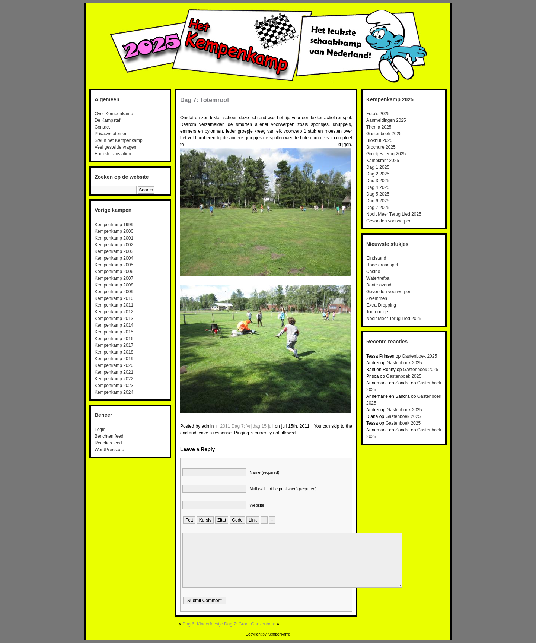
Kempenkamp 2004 (114, 258)
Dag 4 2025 (377, 187)
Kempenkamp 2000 (114, 231)
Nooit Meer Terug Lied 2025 (393, 214)
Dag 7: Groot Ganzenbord (249, 624)
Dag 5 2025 (377, 194)
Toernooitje (377, 311)
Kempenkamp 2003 (114, 251)
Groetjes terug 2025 (386, 153)
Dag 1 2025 (377, 167)
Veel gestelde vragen (115, 147)
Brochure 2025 (381, 147)
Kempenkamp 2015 (114, 332)
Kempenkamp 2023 (114, 385)
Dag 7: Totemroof (204, 100)
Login (100, 429)
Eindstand (376, 258)
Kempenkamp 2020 (114, 365)
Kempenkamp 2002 (114, 244)
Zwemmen (376, 298)
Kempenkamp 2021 (114, 372)
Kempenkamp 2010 (114, 298)
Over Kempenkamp (114, 113)
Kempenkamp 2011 (114, 305)
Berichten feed (109, 436)
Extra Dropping (381, 305)
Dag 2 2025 (377, 174)
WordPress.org (109, 449)
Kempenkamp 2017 (114, 345)
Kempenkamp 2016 (114, 338)
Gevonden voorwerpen (388, 221)
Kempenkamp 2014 (114, 325)
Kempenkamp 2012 (114, 311)
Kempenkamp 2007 (114, 278)
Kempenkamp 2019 (114, 358)
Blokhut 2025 (379, 140)
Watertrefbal (378, 278)
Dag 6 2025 (377, 200)
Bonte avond (378, 285)
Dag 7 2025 (377, 207)
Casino (373, 271)
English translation (113, 153)
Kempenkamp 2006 (114, 271)
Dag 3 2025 (377, 180)
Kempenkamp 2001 (114, 238)
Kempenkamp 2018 (114, 352)
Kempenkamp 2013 (114, 318)
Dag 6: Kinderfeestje (202, 624)
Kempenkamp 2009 (114, 291)
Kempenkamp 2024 (114, 392)
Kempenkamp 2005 (114, 264)
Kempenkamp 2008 (114, 285)
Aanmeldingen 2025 (386, 120)
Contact (102, 127)
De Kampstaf (107, 120)
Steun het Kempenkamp (119, 140)
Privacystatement (112, 133)
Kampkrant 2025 (382, 160)
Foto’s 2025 (378, 113)
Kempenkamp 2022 (114, 378)
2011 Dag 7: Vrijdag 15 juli (247, 426)
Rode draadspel (382, 264)
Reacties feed (108, 443)
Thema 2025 (378, 127)
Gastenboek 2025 (384, 133)
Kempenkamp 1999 (114, 224)
